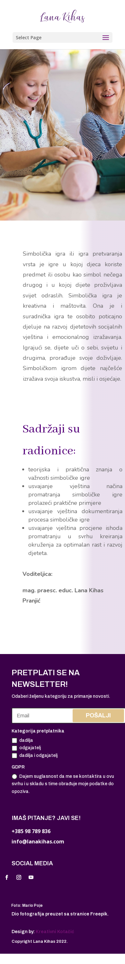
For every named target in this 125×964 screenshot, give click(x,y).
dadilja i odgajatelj (35, 756)
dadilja (22, 740)
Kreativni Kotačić (55, 931)
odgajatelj (26, 748)
